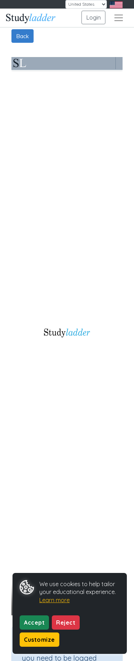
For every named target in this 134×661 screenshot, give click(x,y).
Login (93, 17)
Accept (34, 622)
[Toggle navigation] (118, 18)
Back (22, 36)
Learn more (54, 600)
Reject (65, 622)
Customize (39, 639)
